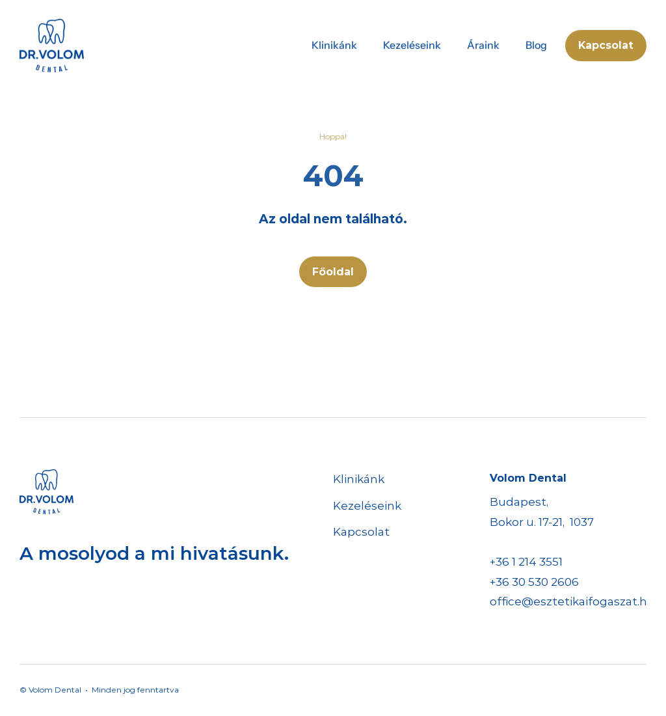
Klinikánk (358, 479)
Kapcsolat (361, 531)
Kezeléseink (367, 505)
